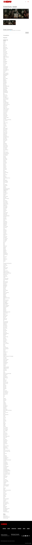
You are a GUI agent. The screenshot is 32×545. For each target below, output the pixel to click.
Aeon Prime (5, 45)
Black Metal (5, 87)
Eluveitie (4, 160)
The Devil (4, 461)
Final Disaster (5, 185)
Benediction (5, 82)
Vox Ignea (4, 499)
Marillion (4, 289)
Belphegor (5, 81)
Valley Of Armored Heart (7, 490)
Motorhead (5, 319)
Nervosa (4, 329)
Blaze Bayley (5, 90)
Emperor (4, 163)
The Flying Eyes (5, 464)
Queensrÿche (5, 374)
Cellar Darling (5, 105)
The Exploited (5, 463)
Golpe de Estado (5, 203)
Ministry (4, 314)
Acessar (4, 514)
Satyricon (4, 400)
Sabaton (4, 398)
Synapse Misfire (5, 448)
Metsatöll (4, 310)
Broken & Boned (5, 98)
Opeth (4, 344)
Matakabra (5, 293)
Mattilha (4, 294)
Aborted (4, 41)
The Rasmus (5, 468)
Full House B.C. (5, 193)
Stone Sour (5, 435)
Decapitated (5, 135)
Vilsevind (4, 496)
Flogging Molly (5, 189)
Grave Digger (5, 207)
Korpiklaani (5, 256)
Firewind (4, 186)
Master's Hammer (6, 292)
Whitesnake (5, 506)
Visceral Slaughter (6, 498)
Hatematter (5, 219)
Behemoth (4, 80)
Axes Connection (5, 73)
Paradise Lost (5, 351)
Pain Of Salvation (6, 348)
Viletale (4, 495)
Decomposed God (6, 136)
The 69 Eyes (5, 456)
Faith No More (5, 182)
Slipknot (4, 423)
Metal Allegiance (5, 303)
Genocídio (4, 197)
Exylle (4, 179)
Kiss (3, 255)
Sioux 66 (4, 417)
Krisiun (4, 261)
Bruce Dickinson (5, 99)
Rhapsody (4, 388)
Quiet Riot (4, 375)
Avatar (4, 72)
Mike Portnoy (5, 313)
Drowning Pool (5, 154)
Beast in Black (5, 78)
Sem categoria (5, 405)
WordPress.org (5, 518)
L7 (3, 262)
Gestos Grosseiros (6, 198)
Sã (3, 397)
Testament (5, 455)
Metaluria (4, 309)
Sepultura (4, 408)
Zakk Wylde (5, 510)
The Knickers (5, 467)
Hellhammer (5, 223)
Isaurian (4, 241)
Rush (4, 396)
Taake (4, 449)
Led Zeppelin (5, 268)
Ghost (4, 199)
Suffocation (5, 442)
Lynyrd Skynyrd (5, 279)
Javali (4, 243)
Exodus (4, 175)
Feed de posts (5, 515)
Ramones (4, 381)
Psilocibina (5, 369)
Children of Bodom (6, 108)
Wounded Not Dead (6, 508)
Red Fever (4, 386)
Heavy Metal (5, 222)
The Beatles (5, 458)
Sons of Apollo (5, 429)
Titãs (4, 478)
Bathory (4, 77)
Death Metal (5, 133)
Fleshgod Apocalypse (6, 188)
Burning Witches (5, 102)
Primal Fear (5, 363)
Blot (3, 93)
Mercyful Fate (5, 301)
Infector (4, 235)
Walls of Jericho (5, 502)
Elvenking (4, 161)
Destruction (5, 144)
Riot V (4, 389)
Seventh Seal (5, 409)
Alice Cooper (5, 51)
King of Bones (5, 254)
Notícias (4, 337)
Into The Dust (5, 238)
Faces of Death (5, 181)
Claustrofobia (5, 115)
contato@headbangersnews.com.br (5, 535)
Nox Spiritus (5, 340)
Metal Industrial (5, 306)
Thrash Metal (5, 476)
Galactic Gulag (5, 196)
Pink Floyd (4, 357)
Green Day (4, 208)
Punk (4, 371)
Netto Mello (5, 330)
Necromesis (5, 327)
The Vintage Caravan (6, 474)
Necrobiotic (5, 324)
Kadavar (4, 248)
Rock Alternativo (5, 391)
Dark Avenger (5, 128)
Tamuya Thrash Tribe (6, 451)
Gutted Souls (5, 213)
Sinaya (4, 415)
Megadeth (4, 296)
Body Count (5, 94)
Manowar (4, 287)
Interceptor (5, 237)
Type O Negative (5, 485)
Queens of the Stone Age (7, 373)
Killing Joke (5, 252)
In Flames (4, 233)
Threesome (5, 477)
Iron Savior (5, 240)
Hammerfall (5, 214)
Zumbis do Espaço (6, 511)
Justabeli (4, 247)
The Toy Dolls (5, 471)
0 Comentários (14, 7)
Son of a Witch (5, 427)
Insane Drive (5, 236)
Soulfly (4, 431)
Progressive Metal (6, 367)
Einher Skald (5, 159)
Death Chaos (5, 132)
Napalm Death (5, 322)
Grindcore (4, 209)
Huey (4, 228)
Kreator (4, 260)
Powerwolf (5, 361)
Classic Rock (5, 114)
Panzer (4, 350)
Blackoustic (5, 89)
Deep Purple (5, 139)
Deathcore (4, 134)
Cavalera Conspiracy (6, 104)
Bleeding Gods (5, 91)
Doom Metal (5, 147)
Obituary (4, 341)
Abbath (4, 40)
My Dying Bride (5, 321)
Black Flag (4, 85)
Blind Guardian (5, 92)
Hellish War (5, 224)
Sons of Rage (5, 430)
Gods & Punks (5, 202)
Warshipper (5, 504)
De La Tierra (5, 131)
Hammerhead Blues (6, 215)
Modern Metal (5, 315)
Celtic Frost (5, 106)
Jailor (4, 242)
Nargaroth (5, 323)
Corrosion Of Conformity (7, 119)
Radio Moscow (5, 377)
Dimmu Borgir (5, 145)
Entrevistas (5, 169)
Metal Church (5, 304)
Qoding (30, 543)
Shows (4, 413)
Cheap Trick (5, 107)
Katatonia (4, 251)
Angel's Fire (5, 55)
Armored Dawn (5, 66)
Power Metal (5, 360)
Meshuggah (5, 302)
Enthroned (5, 168)
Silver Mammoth (5, 414)
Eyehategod (5, 180)
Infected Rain (5, 234)
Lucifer (4, 277)
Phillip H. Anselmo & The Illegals (8, 356)
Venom (4, 492)
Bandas (4, 76)
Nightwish (4, 334)
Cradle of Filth (5, 122)
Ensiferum (4, 166)
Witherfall (4, 507)
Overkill (4, 346)
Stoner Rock (5, 437)
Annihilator (5, 59)
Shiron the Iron (5, 412)
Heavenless (5, 221)
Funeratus (4, 194)
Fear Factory (5, 184)
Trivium (4, 483)
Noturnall (4, 338)
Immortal (4, 232)
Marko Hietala (5, 290)
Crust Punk (5, 126)
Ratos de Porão (5, 382)
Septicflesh (5, 407)
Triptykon (4, 482)
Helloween (4, 225)
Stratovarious (5, 440)
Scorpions (4, 404)
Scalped (4, 402)
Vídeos (24, 528)
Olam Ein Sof (5, 342)
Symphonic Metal (6, 445)
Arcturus (4, 64)
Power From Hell (5, 359)
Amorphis (4, 54)
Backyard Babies (5, 74)
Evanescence (5, 174)
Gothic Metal (5, 206)
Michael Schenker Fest (6, 311)
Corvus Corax (5, 120)
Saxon (4, 401)
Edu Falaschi (5, 158)
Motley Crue (5, 318)
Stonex (4, 438)
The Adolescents (5, 457)
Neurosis (4, 331)
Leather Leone (5, 267)
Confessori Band (5, 117)
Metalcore (4, 307)
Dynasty (4, 156)
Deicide (4, 141)
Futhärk (4, 195)
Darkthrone (5, 130)
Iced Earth (4, 229)
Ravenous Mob (5, 383)
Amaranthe (5, 52)
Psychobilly (5, 370)
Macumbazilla (5, 282)
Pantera (4, 349)
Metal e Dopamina (6, 305)
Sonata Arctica (5, 428)
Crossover (4, 125)
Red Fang (4, 385)
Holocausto (5, 227)
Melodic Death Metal (6, 297)
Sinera (4, 416)
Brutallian (4, 101)
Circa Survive (5, 112)
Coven (4, 121)
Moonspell (5, 316)
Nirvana (4, 335)
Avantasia (4, 71)
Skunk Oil (4, 421)
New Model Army (6, 333)
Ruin (4, 395)
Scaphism (4, 403)
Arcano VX (4, 62)
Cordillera (4, 118)
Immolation (5, 230)
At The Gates (5, 68)
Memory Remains (6, 300)
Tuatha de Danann (6, 484)
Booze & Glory (5, 95)
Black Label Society (6, 86)
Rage (4, 378)
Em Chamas (5, 162)
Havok (4, 220)
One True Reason (6, 343)
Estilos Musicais (5, 172)
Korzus (4, 257)
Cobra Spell (5, 116)
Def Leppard (5, 140)
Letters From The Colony (7, 273)
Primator (4, 364)
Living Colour (5, 276)
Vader (4, 489)
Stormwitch (5, 439)
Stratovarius (5, 441)
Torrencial (4, 479)
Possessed (4, 358)
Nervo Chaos (5, 328)
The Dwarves (5, 462)
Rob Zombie (5, 390)
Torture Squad (5, 480)
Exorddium (5, 176)
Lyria (4, 280)
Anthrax (4, 60)
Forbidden (4, 192)
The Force (4, 465)
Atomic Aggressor (6, 69)
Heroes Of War (5, 226)
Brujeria (4, 100)
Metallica (4, 308)
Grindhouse (5, 210)
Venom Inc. (5, 493)
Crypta (4, 127)
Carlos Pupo (6, 7)
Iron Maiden (5, 239)
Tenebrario (5, 453)
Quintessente (5, 376)
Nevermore (5, 332)
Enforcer (4, 165)
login (10, 30)
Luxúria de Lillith (5, 278)
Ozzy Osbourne (5, 347)
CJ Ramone (5, 113)
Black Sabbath (5, 88)
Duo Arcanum (5, 155)
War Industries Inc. (6, 503)
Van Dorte (4, 491)
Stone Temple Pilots (6, 436)
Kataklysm (4, 250)
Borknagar (5, 96)
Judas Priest (5, 246)
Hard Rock (4, 216)
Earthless (4, 157)
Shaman (4, 411)
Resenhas (4, 387)
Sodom (4, 425)
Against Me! (5, 47)
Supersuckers (5, 443)
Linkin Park (5, 275)
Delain (4, 142)
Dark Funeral (5, 129)
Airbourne (4, 49)
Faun (4, 183)
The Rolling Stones (6, 469)
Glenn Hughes (5, 201)
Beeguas (4, 79)
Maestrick (4, 283)
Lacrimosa (4, 264)
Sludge (4, 424)
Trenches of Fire (5, 481)
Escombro (4, 171)
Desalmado (5, 143)
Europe (4, 173)
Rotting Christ (5, 394)
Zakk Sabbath (5, 509)
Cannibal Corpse (5, 103)
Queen (4, 372)
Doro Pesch (5, 148)
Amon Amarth (5, 53)
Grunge (4, 211)
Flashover (4, 187)
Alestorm (4, 50)
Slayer (4, 422)
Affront (4, 46)
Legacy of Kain (5, 270)
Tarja (4, 452)
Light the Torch (5, 274)
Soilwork (4, 426)
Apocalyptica (5, 61)
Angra (4, 58)
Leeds (4, 269)
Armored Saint (5, 67)
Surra (4, 444)
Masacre (4, 291)
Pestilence (4, 355)
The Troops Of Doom (6, 472)
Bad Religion (5, 75)
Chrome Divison (5, 109)
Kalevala (4, 249)
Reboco (4, 384)
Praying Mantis (5, 362)
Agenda (28, 528)
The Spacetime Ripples (6, 470)
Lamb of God (5, 265)
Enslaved (4, 167)
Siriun (4, 418)
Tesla (4, 454)
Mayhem (4, 295)
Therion (4, 475)
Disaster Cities (5, 146)
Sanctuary (4, 399)
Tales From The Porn (6, 450)
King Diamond (5, 253)
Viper (4, 497)
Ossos (4, 345)
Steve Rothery (5, 434)
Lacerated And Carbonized (7, 263)
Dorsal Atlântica (5, 149)
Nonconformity (5, 336)
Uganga (4, 488)
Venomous (5, 494)
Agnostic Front (5, 48)
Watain (4, 505)
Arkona (4, 65)
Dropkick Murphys (6, 153)
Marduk (4, 288)
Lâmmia (4, 266)
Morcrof (4, 317)
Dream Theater (5, 152)
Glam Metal (5, 200)
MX (3, 320)
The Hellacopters (6, 466)
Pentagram (5, 354)
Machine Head (5, 281)
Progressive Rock (6, 368)
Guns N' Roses (5, 212)
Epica (4, 170)
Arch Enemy (5, 63)
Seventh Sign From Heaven (7, 410)
